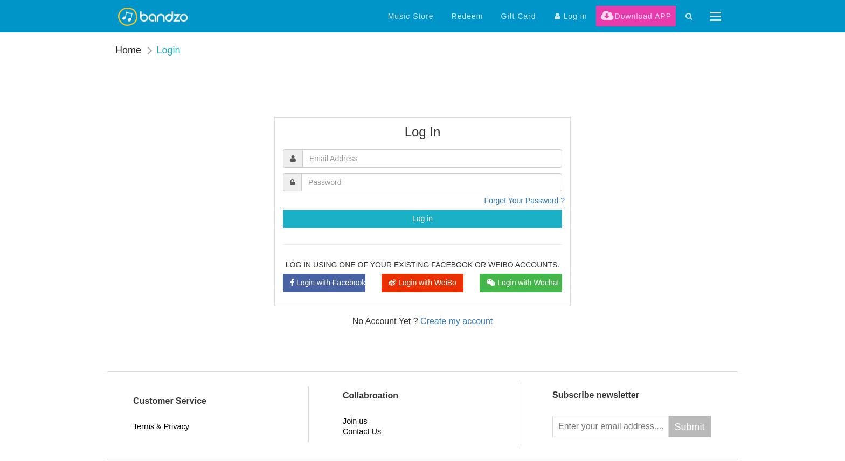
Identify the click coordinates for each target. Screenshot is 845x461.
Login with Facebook (327, 282)
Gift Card (518, 16)
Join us (355, 421)
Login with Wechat (523, 282)
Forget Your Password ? (524, 200)
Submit (690, 427)
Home (128, 50)
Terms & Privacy (161, 426)
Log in (422, 218)
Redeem (467, 16)
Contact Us (362, 431)
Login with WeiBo (422, 282)
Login (168, 50)
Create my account (456, 321)
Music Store (411, 16)
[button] (716, 16)
